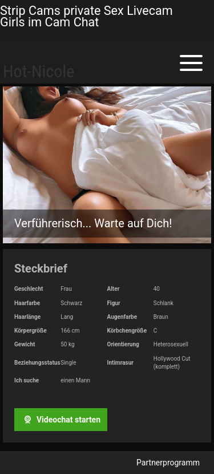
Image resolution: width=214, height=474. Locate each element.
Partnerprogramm (168, 462)
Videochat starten (60, 419)
